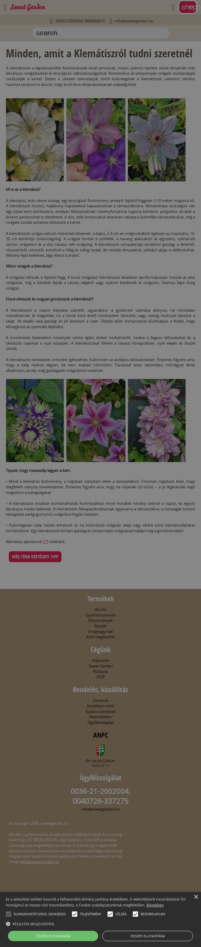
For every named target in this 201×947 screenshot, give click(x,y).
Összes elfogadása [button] (53, 936)
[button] (8, 914)
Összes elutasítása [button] (147, 936)
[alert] (100, 473)
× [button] (196, 897)
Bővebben (155, 905)
